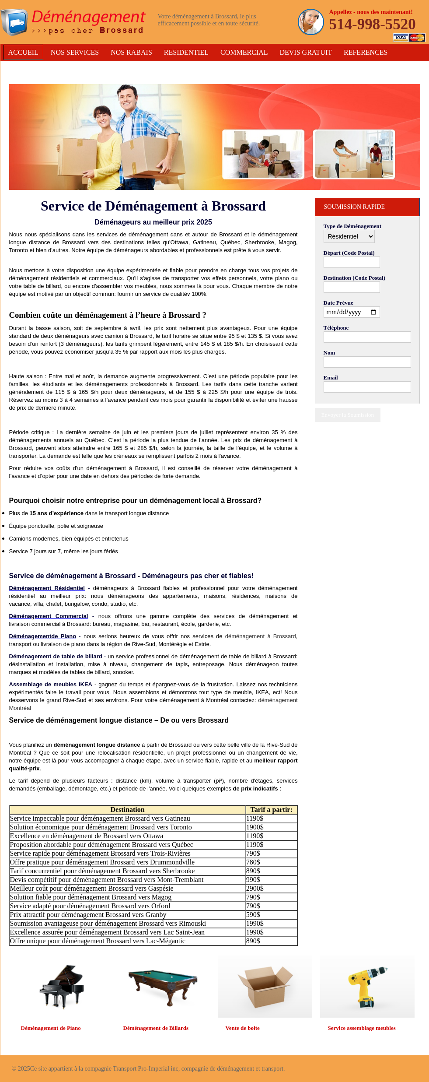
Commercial (244, 52)
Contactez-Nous (39, 68)
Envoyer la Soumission (347, 414)
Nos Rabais (131, 52)
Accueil (23, 52)
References (365, 52)
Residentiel (186, 52)
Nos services (75, 52)
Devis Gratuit (305, 52)
